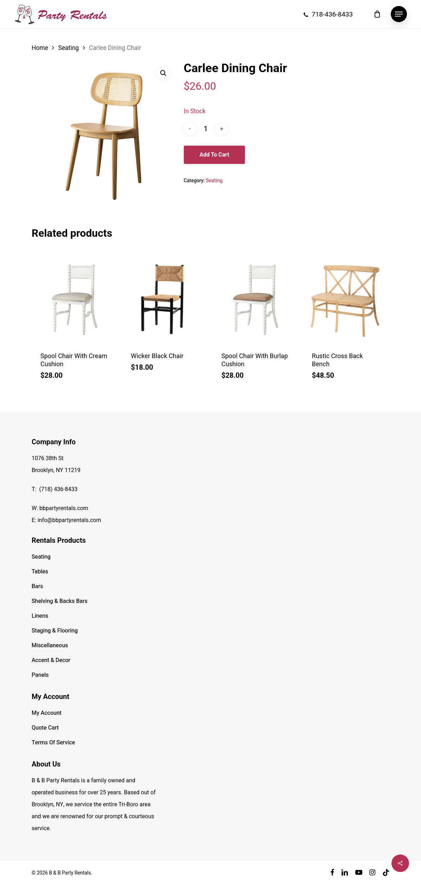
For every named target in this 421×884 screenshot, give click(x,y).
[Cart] (377, 14)
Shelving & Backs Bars (60, 601)
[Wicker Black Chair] (165, 299)
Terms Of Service (53, 742)
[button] (399, 14)
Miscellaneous (50, 645)
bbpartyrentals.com (63, 508)
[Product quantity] (205, 129)
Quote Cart (45, 728)
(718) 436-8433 (58, 489)
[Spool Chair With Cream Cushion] (74, 299)
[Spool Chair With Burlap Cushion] (255, 299)
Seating (68, 48)
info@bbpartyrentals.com (69, 520)
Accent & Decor (51, 660)
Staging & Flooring (55, 631)
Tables (40, 571)
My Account (46, 713)
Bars (37, 586)
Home (40, 48)
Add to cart (214, 154)
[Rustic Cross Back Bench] (346, 299)
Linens (40, 616)
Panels (40, 675)
